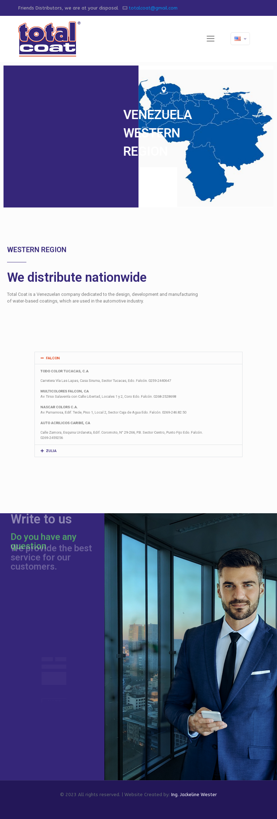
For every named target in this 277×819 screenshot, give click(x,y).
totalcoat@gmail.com (153, 8)
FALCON (77, 371)
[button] (138, 371)
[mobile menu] (211, 39)
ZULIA (75, 438)
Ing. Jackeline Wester (194, 794)
